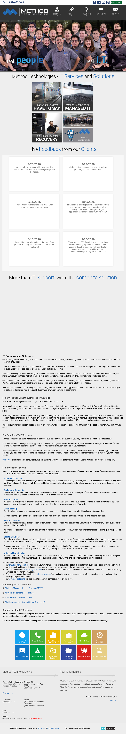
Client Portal (50, 728)
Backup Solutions (12, 537)
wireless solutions (17, 579)
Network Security (12, 520)
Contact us (7, 460)
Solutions (86, 11)
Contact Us (7, 693)
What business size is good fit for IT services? (25, 602)
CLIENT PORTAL (116, 2)
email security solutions (19, 565)
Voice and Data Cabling (14, 553)
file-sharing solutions (33, 569)
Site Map (57, 728)
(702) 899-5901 (30, 706)
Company (57, 11)
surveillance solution (42, 574)
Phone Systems (11, 499)
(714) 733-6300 (30, 702)
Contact (115, 10)
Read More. (113, 700)
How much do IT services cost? (18, 597)
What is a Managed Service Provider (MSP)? (24, 588)
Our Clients (100, 10)
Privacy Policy (42, 728)
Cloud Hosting (10, 509)
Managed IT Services (14, 478)
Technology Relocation (14, 490)
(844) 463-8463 (16, 2)
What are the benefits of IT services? (21, 593)
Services (72, 11)
